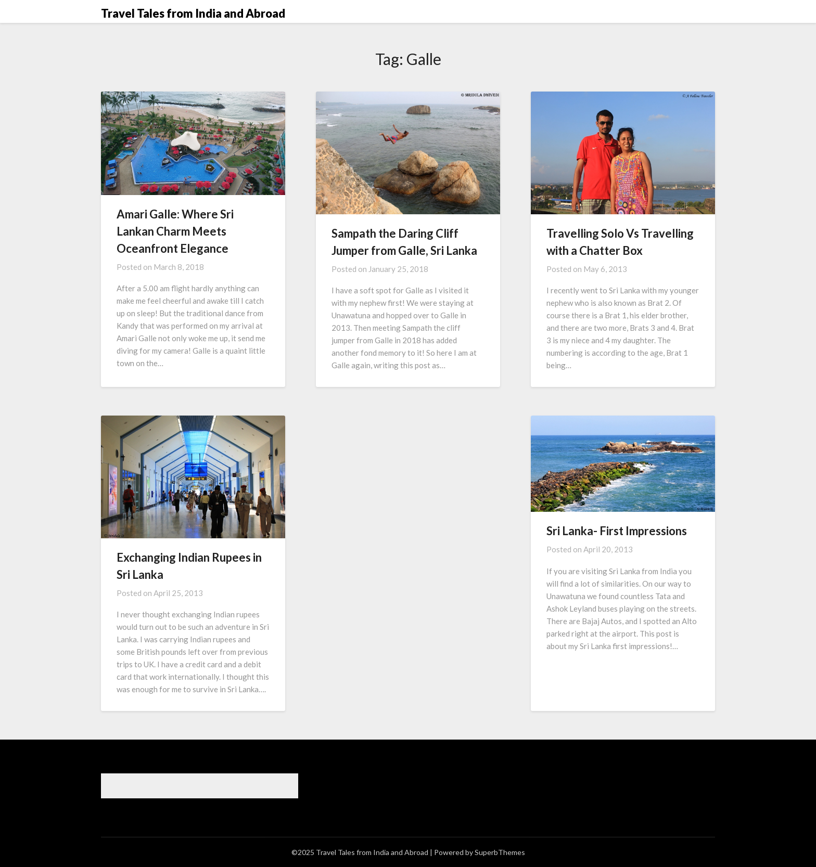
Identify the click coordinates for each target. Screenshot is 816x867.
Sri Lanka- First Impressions (616, 531)
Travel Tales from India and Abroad (193, 13)
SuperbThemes (500, 852)
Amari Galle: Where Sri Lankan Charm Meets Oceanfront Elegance (175, 231)
